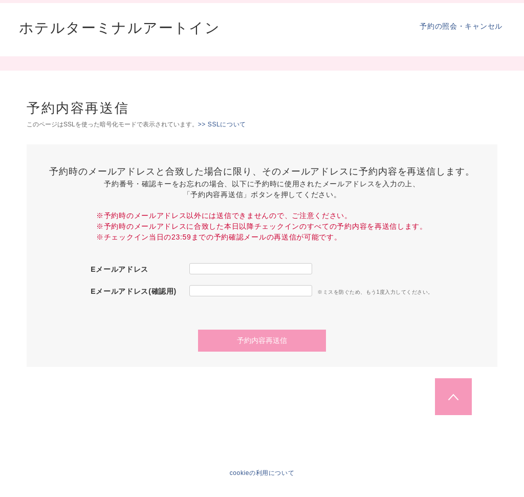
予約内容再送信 (262, 340)
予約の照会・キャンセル (461, 26)
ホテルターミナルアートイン (119, 28)
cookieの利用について (262, 473)
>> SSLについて (222, 124)
